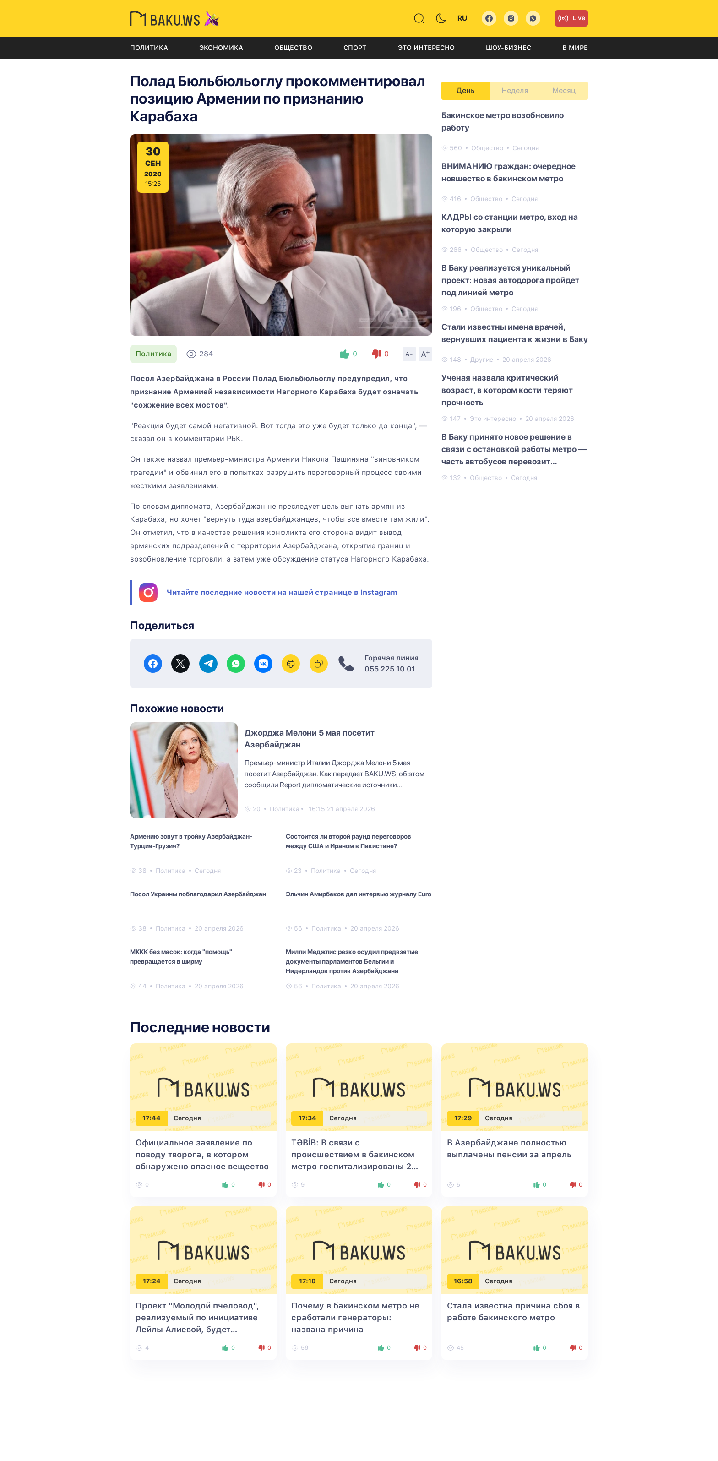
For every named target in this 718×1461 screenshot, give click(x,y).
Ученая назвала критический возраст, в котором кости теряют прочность (507, 390)
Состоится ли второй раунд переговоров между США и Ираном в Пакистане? (348, 841)
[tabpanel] (514, 296)
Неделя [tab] (514, 90)
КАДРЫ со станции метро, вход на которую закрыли (509, 223)
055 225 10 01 (389, 669)
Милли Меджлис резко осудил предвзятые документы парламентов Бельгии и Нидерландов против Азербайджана (352, 961)
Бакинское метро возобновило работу (502, 121)
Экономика (221, 47)
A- (409, 354)
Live (571, 18)
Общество (293, 47)
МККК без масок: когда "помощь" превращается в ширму (181, 956)
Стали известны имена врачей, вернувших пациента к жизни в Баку (514, 333)
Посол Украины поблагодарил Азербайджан (198, 894)
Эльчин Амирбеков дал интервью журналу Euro (358, 894)
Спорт (354, 47)
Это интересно (426, 47)
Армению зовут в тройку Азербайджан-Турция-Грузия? (191, 841)
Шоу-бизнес (508, 47)
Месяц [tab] (564, 90)
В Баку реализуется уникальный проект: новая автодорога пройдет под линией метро (510, 280)
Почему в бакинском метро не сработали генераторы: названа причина (355, 1317)
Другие (481, 359)
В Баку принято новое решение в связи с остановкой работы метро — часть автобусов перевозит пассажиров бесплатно (514, 450)
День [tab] (466, 90)
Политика (149, 47)
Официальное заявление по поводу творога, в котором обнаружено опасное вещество (202, 1154)
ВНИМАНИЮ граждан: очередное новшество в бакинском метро (508, 172)
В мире (575, 47)
